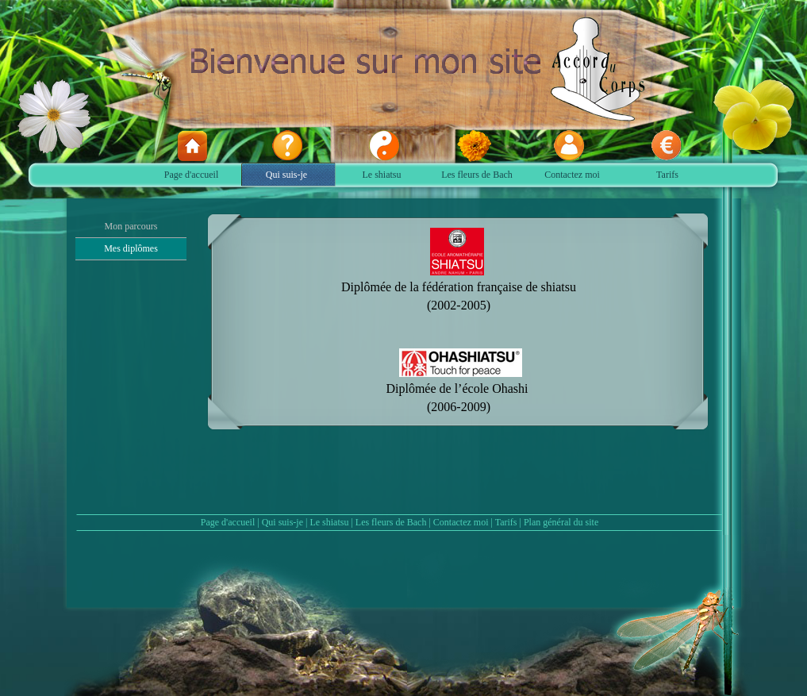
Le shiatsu (328, 522)
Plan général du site (561, 522)
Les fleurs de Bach (391, 522)
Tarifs (506, 522)
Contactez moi (461, 522)
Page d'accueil (228, 522)
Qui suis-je (282, 522)
